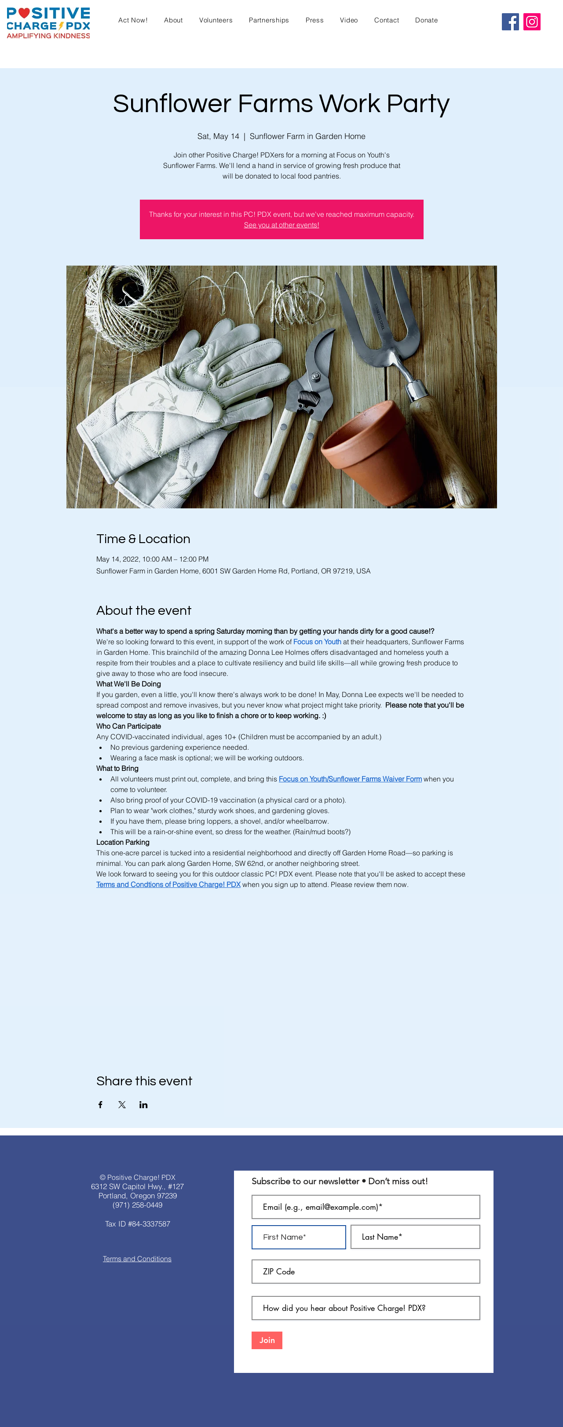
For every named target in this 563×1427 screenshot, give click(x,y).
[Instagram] (532, 21)
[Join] (267, 1340)
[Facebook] (510, 21)
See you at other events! (281, 224)
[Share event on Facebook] (100, 1104)
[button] (133, 20)
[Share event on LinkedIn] (143, 1104)
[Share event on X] (122, 1104)
